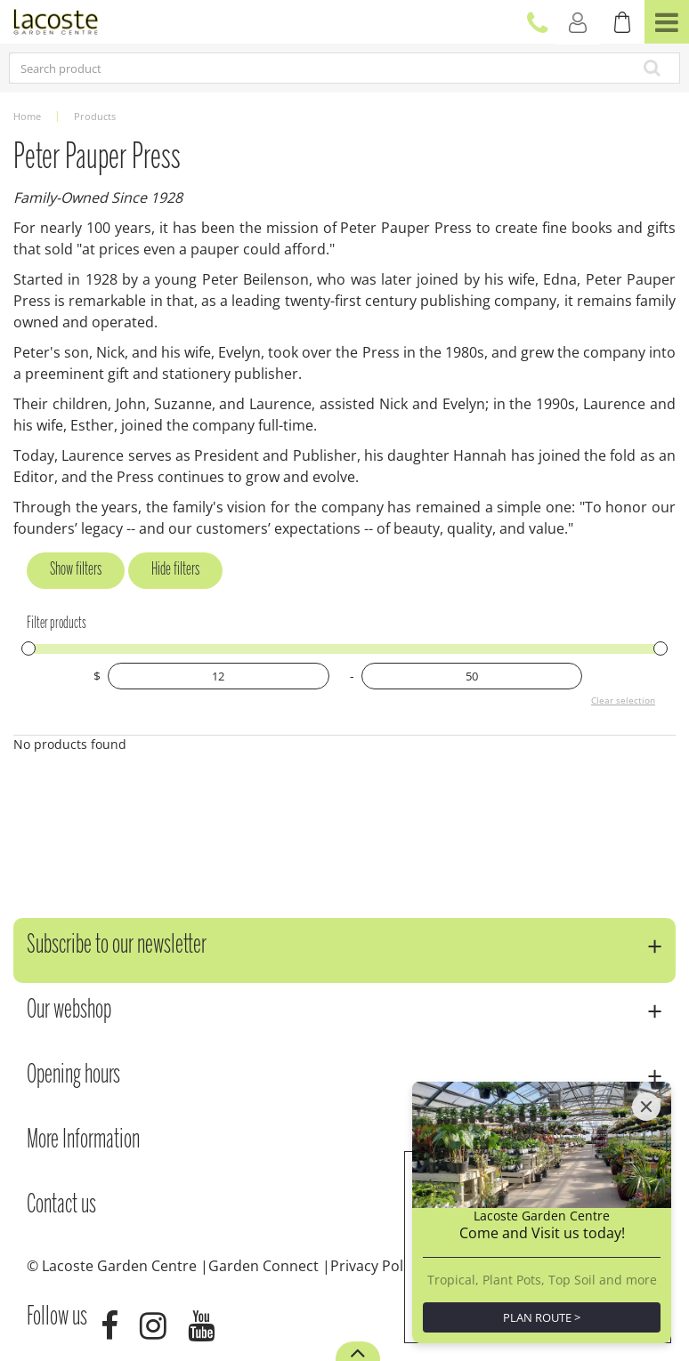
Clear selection (623, 700)
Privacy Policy (375, 1266)
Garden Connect (263, 1266)
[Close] (646, 1106)
